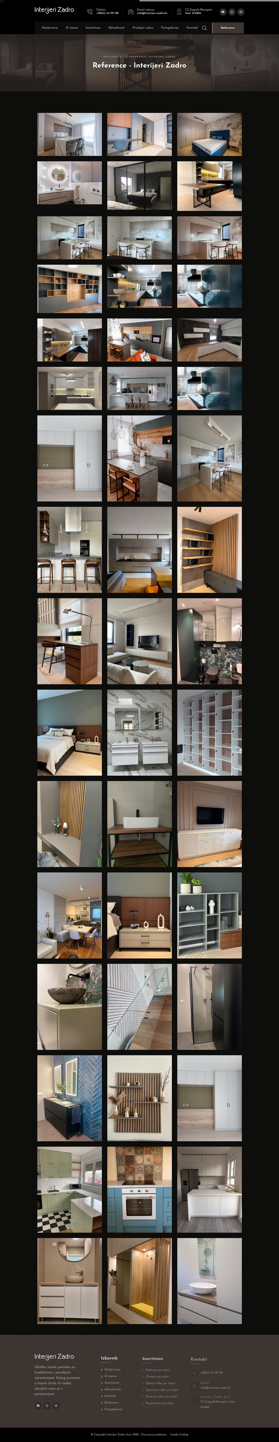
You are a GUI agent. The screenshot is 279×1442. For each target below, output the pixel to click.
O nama (72, 28)
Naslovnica (50, 28)
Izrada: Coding (179, 1434)
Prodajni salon (143, 28)
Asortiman (93, 28)
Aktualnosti (116, 28)
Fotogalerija (170, 28)
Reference (228, 28)
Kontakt (192, 28)
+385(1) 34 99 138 (107, 13)
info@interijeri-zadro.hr (152, 13)
